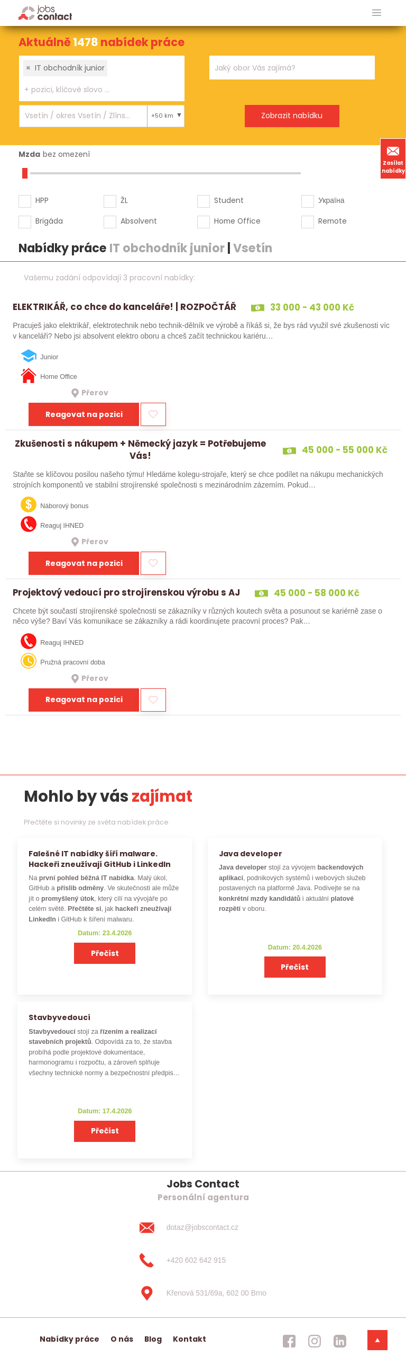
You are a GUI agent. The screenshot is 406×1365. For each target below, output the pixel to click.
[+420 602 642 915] (203, 1260)
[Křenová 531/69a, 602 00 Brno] (203, 1293)
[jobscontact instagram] (314, 1341)
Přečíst (105, 953)
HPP (42, 200)
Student (229, 200)
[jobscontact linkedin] (340, 1341)
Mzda (29, 154)
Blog (153, 1339)
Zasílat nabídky (393, 158)
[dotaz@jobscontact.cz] (203, 1227)
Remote (332, 221)
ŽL (124, 200)
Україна (331, 200)
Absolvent (139, 221)
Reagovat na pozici (84, 414)
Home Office (237, 221)
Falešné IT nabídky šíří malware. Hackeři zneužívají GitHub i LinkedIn (100, 858)
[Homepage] (45, 12)
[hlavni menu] (376, 13)
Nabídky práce (69, 1339)
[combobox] (101, 78)
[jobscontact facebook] (289, 1341)
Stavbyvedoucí (59, 1017)
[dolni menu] (377, 1340)
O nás (121, 1339)
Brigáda (49, 221)
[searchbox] (95, 89)
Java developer (250, 853)
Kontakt (189, 1339)
